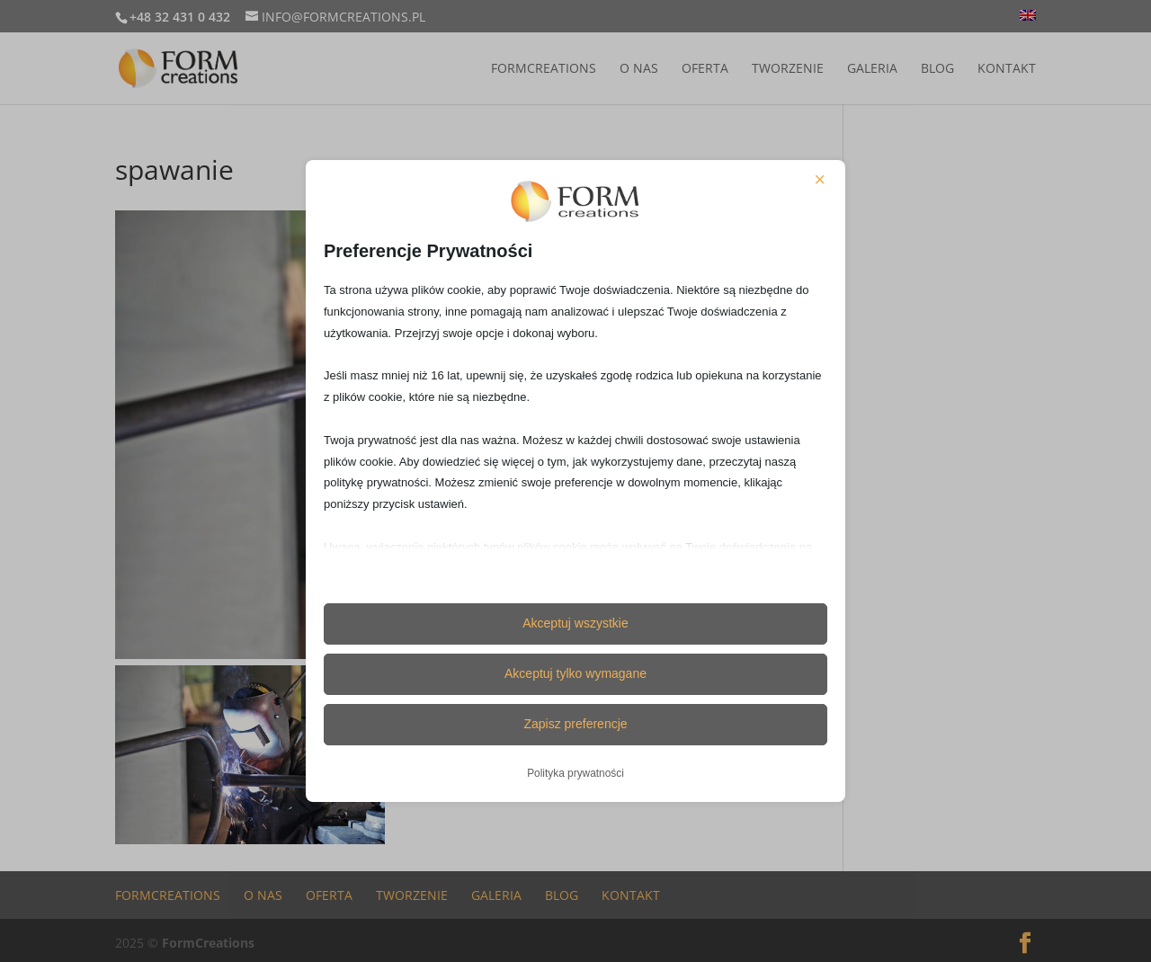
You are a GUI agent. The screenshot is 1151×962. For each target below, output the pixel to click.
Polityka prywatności (575, 773)
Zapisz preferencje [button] (575, 724)
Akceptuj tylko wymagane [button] (575, 673)
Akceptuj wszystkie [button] (575, 623)
